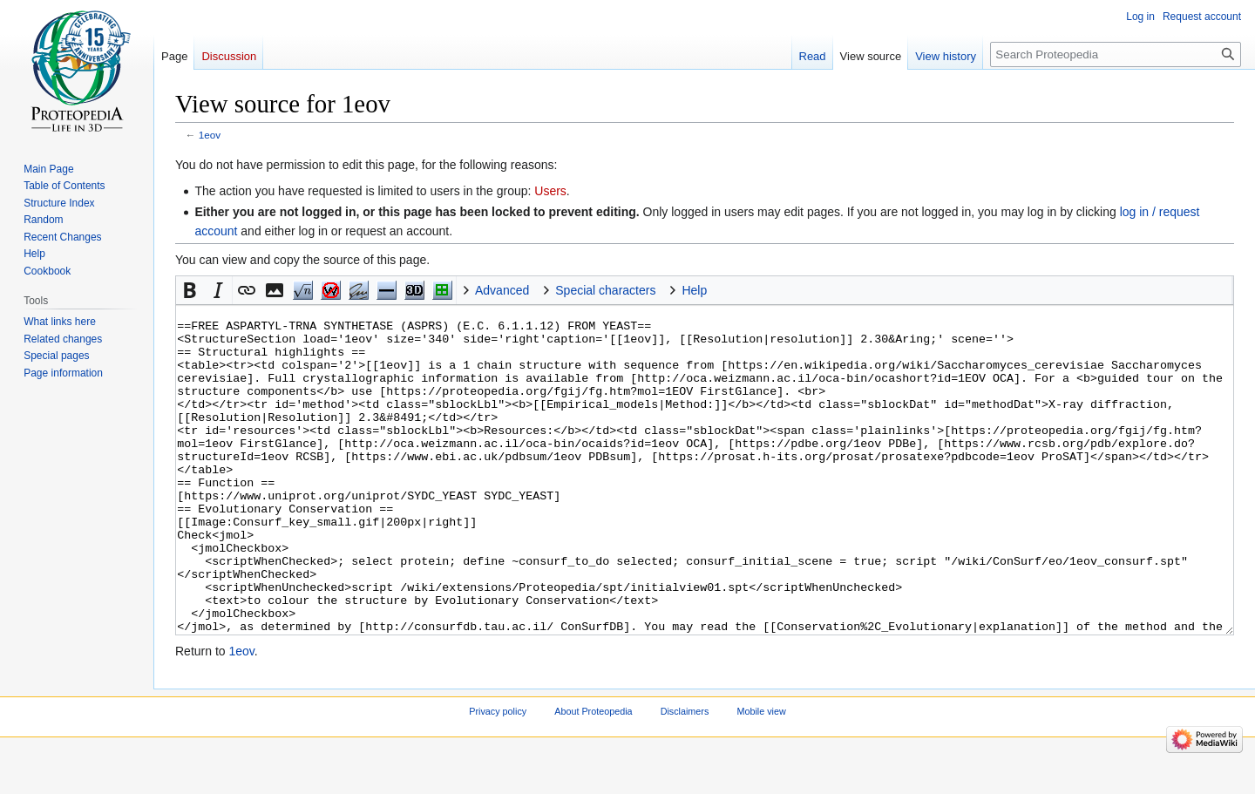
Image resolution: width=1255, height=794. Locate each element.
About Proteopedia (593, 776)
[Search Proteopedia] (1115, 54)
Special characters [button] (605, 290)
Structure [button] (442, 290)
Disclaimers (685, 776)
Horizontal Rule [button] (386, 290)
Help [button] (694, 290)
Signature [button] (358, 290)
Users (550, 191)
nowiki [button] (330, 290)
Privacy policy (497, 776)
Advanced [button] (502, 290)
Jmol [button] (414, 290)
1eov (209, 134)
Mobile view (760, 776)
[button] (190, 290)
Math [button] (302, 290)
